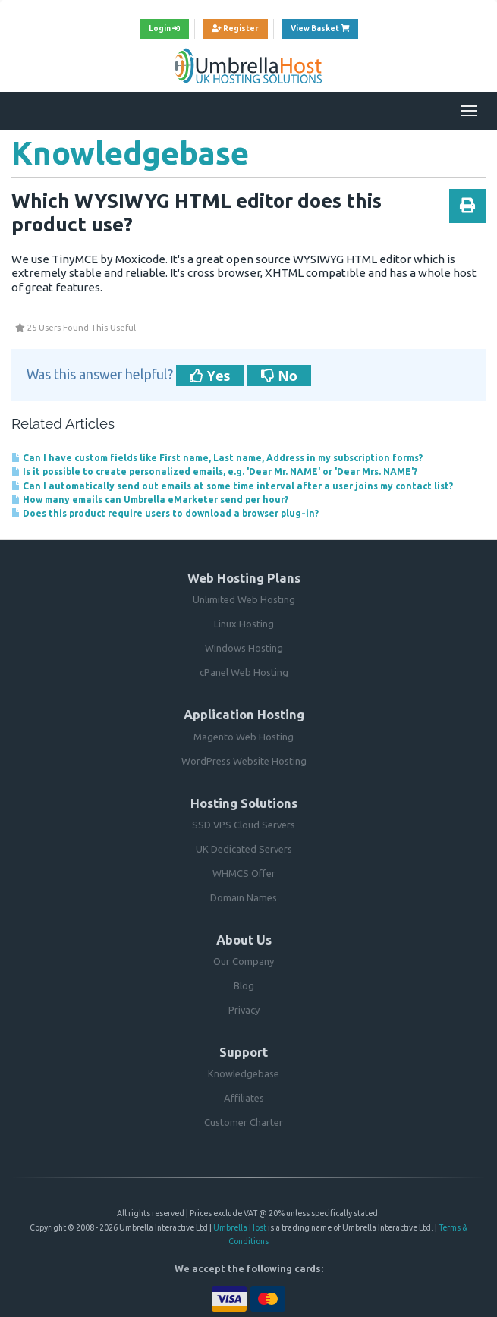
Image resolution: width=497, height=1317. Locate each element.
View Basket (324, 26)
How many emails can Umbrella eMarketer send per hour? (149, 499)
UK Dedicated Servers (244, 849)
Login (164, 28)
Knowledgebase (243, 1073)
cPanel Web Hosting (244, 672)
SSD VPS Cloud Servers (243, 824)
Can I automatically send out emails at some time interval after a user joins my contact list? (232, 486)
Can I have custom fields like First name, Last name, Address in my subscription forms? (217, 458)
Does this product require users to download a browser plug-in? (165, 513)
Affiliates (244, 1097)
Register (235, 28)
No (279, 375)
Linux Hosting (244, 623)
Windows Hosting (244, 648)
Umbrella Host (239, 1227)
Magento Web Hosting (243, 736)
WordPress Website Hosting (244, 761)
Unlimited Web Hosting (244, 599)
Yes (210, 375)
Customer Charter (243, 1122)
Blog (244, 985)
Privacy (244, 1009)
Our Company (243, 961)
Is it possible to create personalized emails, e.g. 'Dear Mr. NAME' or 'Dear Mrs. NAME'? (214, 471)
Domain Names (243, 897)
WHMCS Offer (243, 873)
